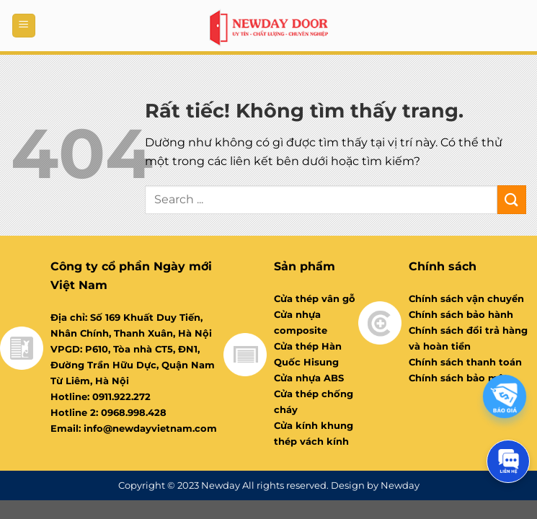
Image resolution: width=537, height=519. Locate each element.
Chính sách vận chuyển (466, 298)
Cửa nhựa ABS (309, 377)
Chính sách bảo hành (461, 314)
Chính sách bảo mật (458, 377)
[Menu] (23, 25)
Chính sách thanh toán (465, 362)
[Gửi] (511, 199)
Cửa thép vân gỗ (314, 298)
